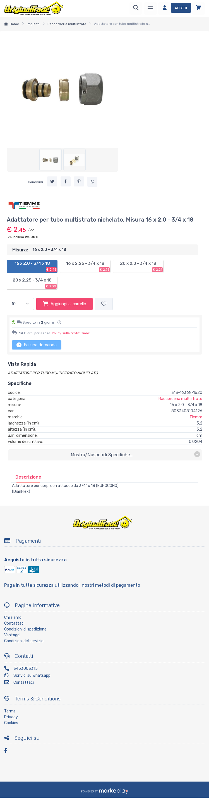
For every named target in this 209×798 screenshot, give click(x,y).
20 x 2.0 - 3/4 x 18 (141, 266)
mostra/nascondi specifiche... (135, 454)
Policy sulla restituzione (71, 333)
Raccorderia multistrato (66, 24)
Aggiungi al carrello (64, 303)
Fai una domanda (36, 344)
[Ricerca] (136, 8)
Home (14, 24)
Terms (10, 711)
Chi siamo (12, 617)
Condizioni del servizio (24, 641)
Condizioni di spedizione (25, 629)
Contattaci (14, 623)
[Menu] (150, 8)
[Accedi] (174, 8)
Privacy (11, 717)
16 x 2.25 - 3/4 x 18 (88, 266)
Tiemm (195, 417)
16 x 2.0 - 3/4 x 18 (36, 266)
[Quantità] (20, 304)
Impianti (33, 24)
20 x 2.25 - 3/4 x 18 (35, 283)
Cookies (11, 723)
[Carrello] (198, 8)
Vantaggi (12, 635)
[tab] (28, 477)
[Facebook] (8, 751)
